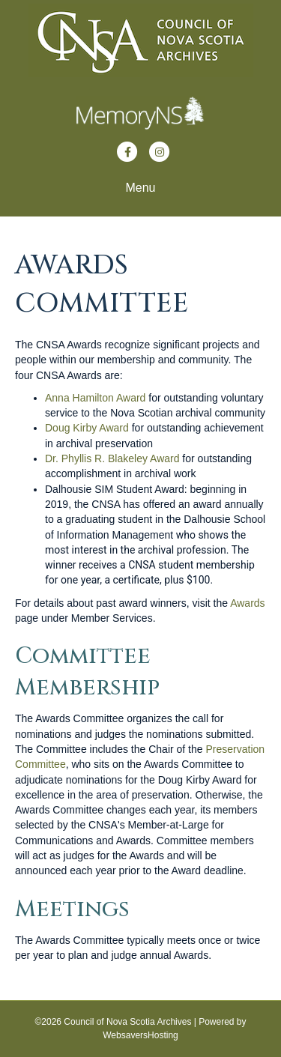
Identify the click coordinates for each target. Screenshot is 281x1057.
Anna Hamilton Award (95, 398)
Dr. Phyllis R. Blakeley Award (112, 458)
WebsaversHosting (140, 1035)
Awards (247, 603)
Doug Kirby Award (88, 428)
